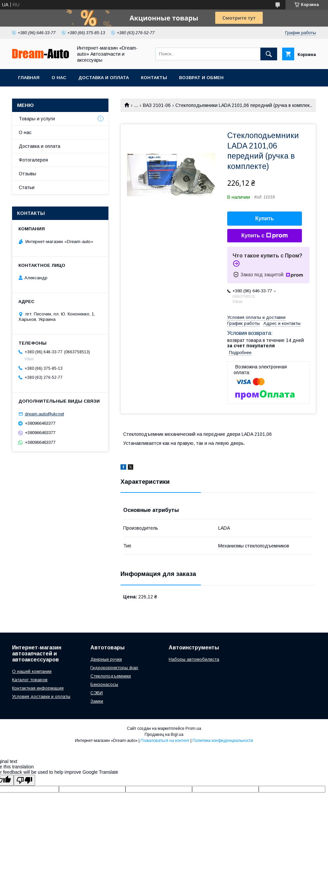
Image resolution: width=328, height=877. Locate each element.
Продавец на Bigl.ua (164, 734)
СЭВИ (96, 692)
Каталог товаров (30, 679)
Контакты (154, 77)
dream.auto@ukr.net (44, 413)
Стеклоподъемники (110, 676)
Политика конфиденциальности (222, 740)
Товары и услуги (37, 118)
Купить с (264, 236)
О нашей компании (32, 671)
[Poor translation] (24, 780)
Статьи (26, 187)
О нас (59, 77)
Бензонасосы (104, 684)
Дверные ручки (106, 659)
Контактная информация (38, 688)
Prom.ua (193, 728)
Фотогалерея (33, 160)
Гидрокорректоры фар (114, 667)
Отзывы (27, 173)
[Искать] (268, 54)
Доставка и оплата (103, 77)
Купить (264, 218)
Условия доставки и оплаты (41, 696)
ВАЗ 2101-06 (157, 105)
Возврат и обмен (201, 77)
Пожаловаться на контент (165, 740)
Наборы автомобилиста (194, 659)
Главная (28, 77)
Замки (96, 701)
